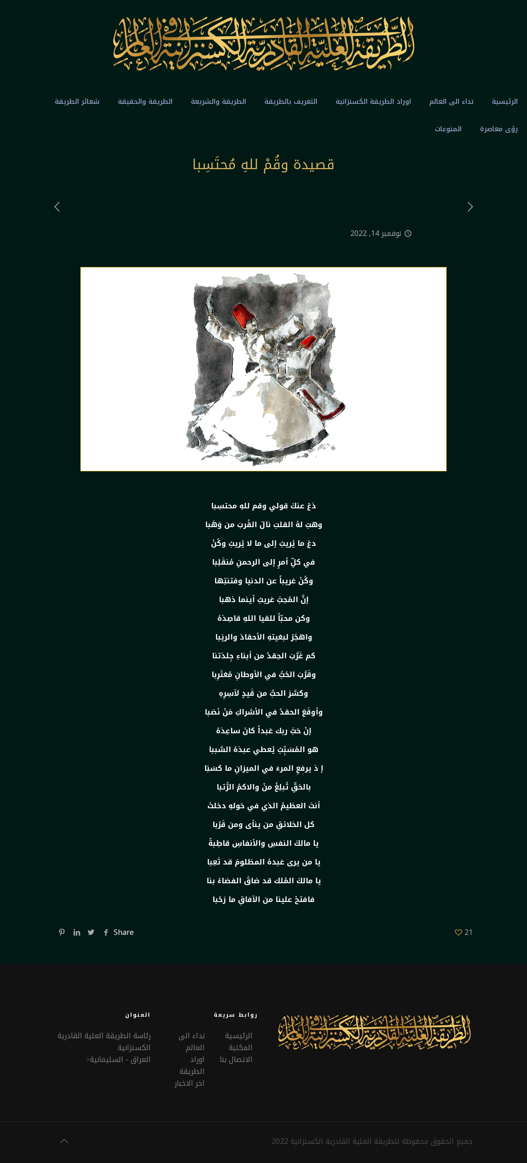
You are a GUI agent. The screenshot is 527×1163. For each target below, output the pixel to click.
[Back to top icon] (64, 1141)
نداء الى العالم (192, 1042)
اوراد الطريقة (192, 1065)
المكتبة (241, 1047)
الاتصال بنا (236, 1059)
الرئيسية (239, 1036)
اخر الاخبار (189, 1083)
